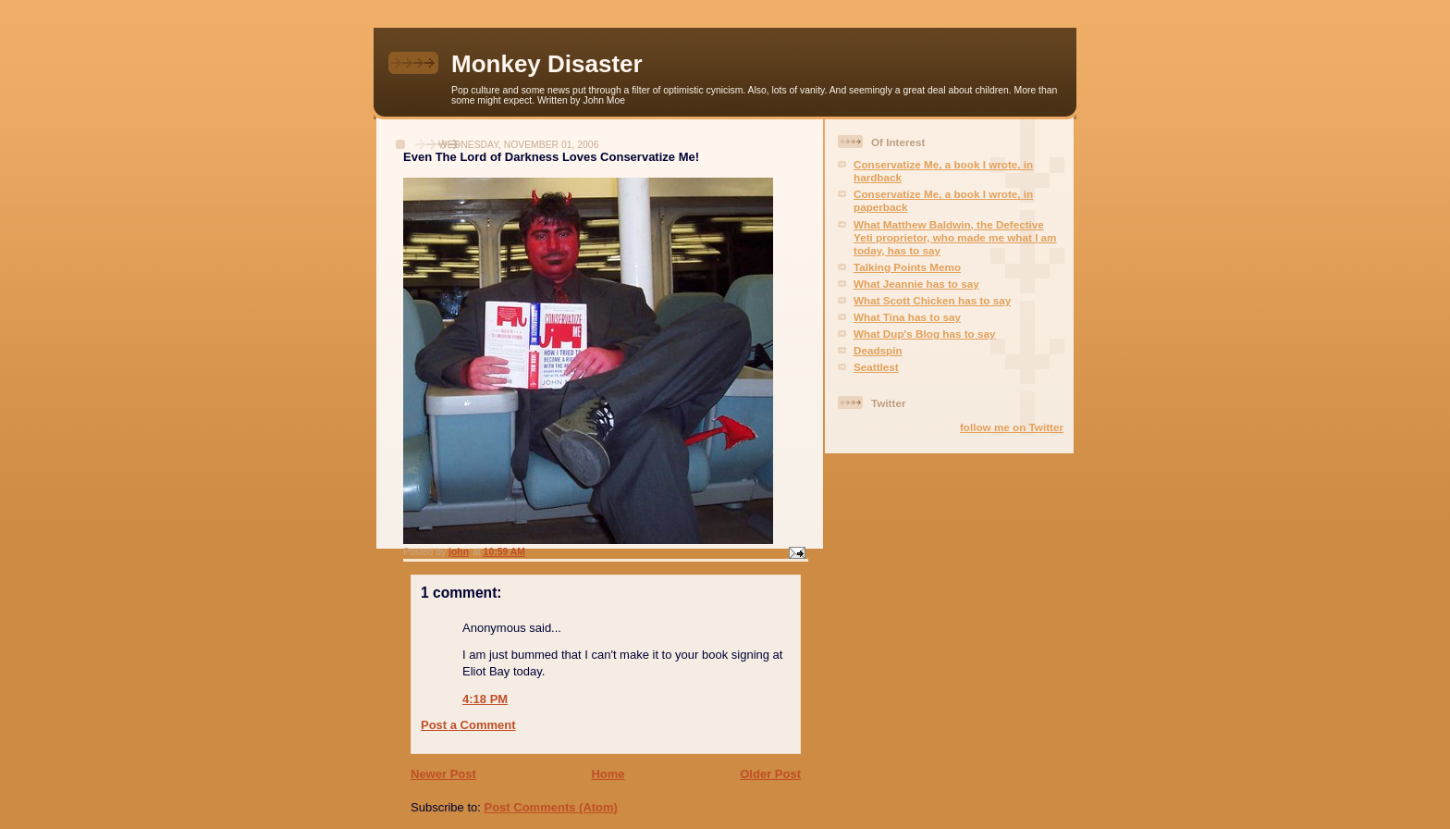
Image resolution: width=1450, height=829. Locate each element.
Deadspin (878, 350)
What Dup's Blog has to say (924, 334)
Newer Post (443, 774)
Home (607, 774)
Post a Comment (468, 725)
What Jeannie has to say (916, 284)
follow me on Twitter (1011, 427)
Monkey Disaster (547, 64)
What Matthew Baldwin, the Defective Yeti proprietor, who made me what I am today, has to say (955, 237)
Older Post (770, 774)
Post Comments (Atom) (551, 807)
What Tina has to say (907, 317)
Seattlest (876, 367)
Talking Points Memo (907, 267)
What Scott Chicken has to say (932, 300)
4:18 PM (485, 699)
